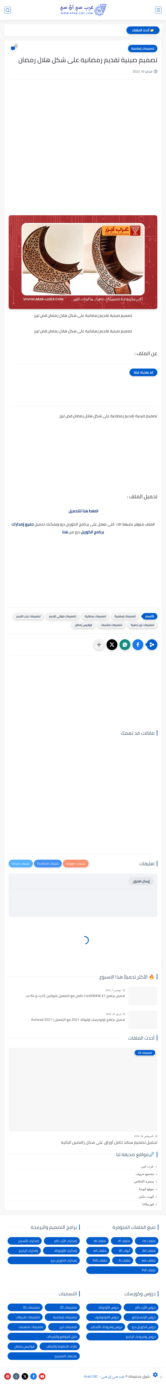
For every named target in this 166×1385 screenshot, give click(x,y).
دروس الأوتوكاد (108, 1307)
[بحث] (7, 10)
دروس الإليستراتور (144, 1317)
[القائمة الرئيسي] (158, 10)
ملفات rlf (124, 1241)
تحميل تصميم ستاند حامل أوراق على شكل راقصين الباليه (109, 1142)
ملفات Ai (124, 1260)
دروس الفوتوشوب (106, 1317)
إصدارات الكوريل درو (64, 1260)
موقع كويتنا (146, 1189)
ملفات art (99, 1250)
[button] (137, 644)
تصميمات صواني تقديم (62, 616)
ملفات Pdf (149, 1270)
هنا (65, 532)
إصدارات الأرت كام (65, 1241)
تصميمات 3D (31, 1307)
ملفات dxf (149, 1250)
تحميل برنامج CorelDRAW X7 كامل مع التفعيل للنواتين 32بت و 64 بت (75, 996)
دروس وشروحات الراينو (141, 1336)
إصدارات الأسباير (28, 1241)
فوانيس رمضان (83, 625)
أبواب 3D (124, 1250)
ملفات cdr (149, 1241)
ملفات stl (100, 1241)
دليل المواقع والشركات (61, 1336)
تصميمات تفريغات (28, 1317)
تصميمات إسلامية (142, 48)
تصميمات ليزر (68, 1327)
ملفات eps (149, 1260)
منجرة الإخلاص (144, 1181)
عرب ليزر (147, 1166)
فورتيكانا (148, 1204)
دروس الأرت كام (145, 1307)
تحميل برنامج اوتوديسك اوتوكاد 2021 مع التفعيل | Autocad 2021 (78, 1020)
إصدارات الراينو (28, 1250)
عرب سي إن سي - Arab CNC (104, 1376)
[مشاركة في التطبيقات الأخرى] (99, 644)
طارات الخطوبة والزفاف (61, 1346)
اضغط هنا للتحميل (83, 511)
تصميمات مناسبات (111, 625)
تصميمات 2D (68, 1307)
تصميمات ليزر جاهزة (142, 625)
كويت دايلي (146, 1196)
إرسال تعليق (141, 881)
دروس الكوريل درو (144, 1327)
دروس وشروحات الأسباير (106, 1327)
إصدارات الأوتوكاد (65, 1250)
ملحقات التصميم (66, 1356)
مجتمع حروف (145, 1174)
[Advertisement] (83, 120)
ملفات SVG (100, 1260)
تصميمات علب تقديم (28, 616)
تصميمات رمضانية (95, 616)
